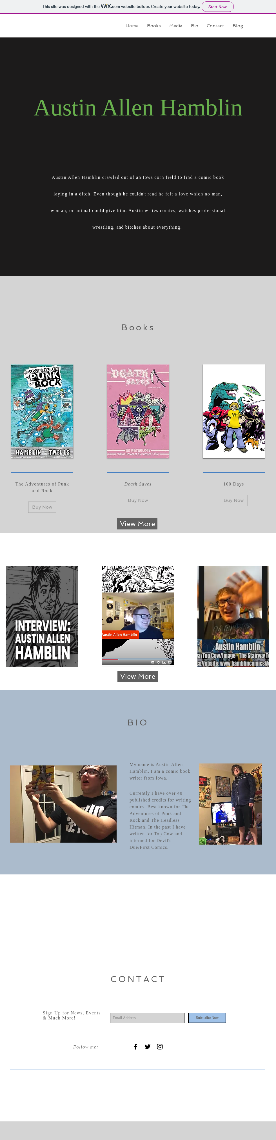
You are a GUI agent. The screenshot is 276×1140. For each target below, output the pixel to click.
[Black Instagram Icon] (160, 1046)
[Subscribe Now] (207, 1018)
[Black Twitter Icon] (148, 1046)
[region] (42, 616)
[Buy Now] (42, 507)
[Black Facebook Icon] (135, 1046)
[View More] (137, 523)
